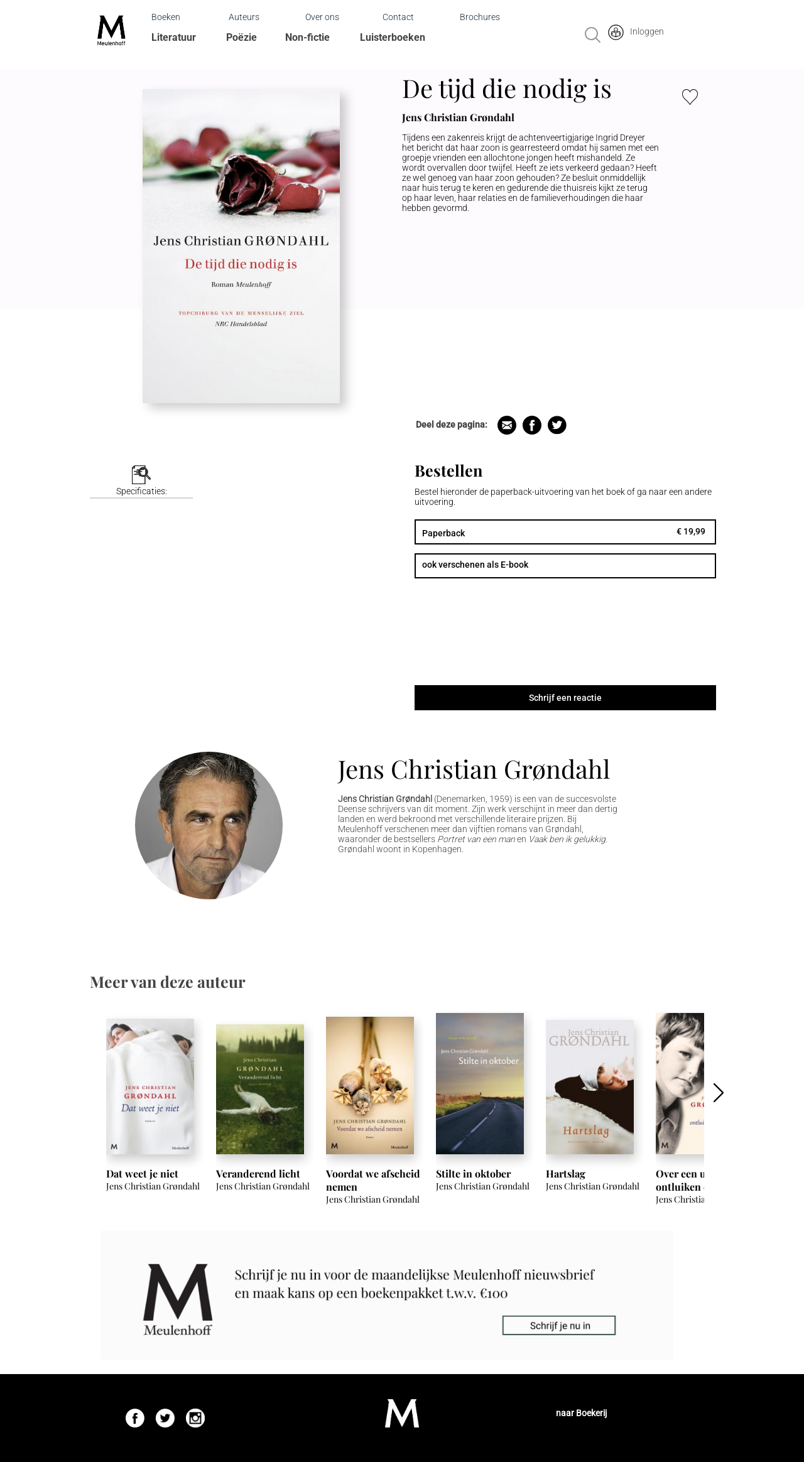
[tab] (141, 482)
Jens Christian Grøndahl (474, 768)
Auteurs (244, 17)
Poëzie (241, 37)
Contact (398, 17)
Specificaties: (141, 491)
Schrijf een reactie (565, 698)
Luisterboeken (392, 37)
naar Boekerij (581, 1413)
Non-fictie (307, 37)
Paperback (443, 533)
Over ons (322, 17)
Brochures (480, 17)
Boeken (165, 17)
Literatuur (173, 37)
